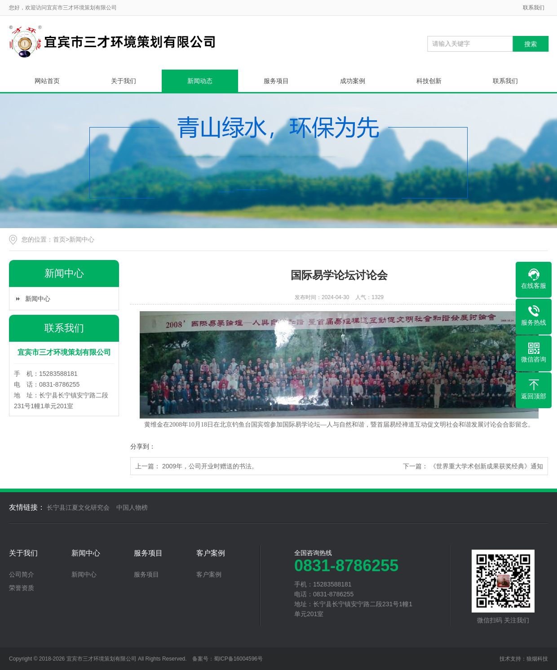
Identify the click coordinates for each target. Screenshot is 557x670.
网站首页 (47, 80)
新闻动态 (199, 80)
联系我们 (533, 7)
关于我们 (123, 80)
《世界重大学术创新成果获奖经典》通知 (486, 466)
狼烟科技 (537, 659)
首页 (59, 239)
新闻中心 (81, 239)
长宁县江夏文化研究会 (78, 507)
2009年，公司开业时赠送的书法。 (210, 466)
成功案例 (352, 80)
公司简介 (21, 574)
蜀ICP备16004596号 (238, 659)
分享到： (142, 446)
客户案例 (210, 553)
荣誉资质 (21, 588)
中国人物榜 (132, 507)
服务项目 (276, 80)
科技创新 (429, 80)
